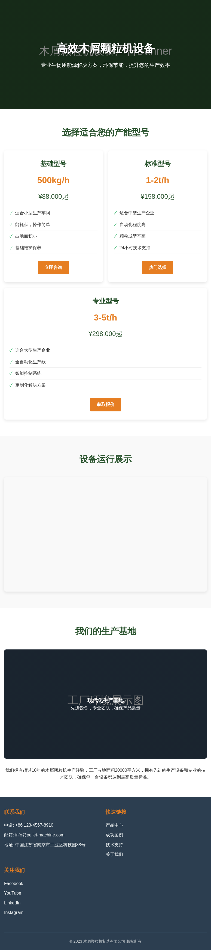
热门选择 (157, 267)
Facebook (13, 883)
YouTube (12, 893)
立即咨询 (53, 267)
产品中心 (114, 825)
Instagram (13, 912)
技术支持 (114, 844)
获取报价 (105, 404)
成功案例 (114, 835)
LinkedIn (12, 903)
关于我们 (114, 854)
